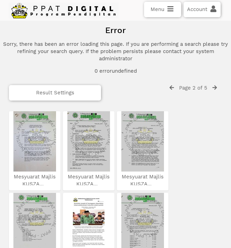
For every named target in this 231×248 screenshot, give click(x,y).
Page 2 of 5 (193, 105)
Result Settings (39, 110)
